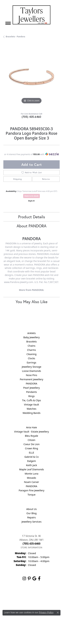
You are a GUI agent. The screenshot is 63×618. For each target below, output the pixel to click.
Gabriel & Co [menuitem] (31, 456)
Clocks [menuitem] (31, 358)
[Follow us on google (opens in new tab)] (34, 578)
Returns (46, 179)
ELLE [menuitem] (31, 452)
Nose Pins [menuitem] (31, 375)
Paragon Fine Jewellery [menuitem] (31, 490)
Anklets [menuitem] (31, 333)
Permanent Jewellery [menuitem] (31, 379)
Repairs (31, 517)
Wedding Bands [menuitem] (31, 413)
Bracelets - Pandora (15, 36)
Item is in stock (32, 196)
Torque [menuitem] (31, 494)
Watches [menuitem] (31, 408)
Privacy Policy (40, 594)
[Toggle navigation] (8, 23)
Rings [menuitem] (31, 396)
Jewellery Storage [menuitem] (31, 366)
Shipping (17, 179)
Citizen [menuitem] (31, 440)
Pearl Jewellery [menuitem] (31, 387)
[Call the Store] (31, 543)
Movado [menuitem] (31, 477)
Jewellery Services (31, 521)
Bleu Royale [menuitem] (31, 435)
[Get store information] (31, 547)
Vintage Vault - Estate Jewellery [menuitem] (31, 431)
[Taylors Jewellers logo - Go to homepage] (31, 14)
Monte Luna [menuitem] (31, 473)
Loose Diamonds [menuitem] (31, 371)
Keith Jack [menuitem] (31, 465)
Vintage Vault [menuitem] (31, 404)
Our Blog (31, 513)
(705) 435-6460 (31, 116)
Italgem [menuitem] (31, 461)
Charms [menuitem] (31, 350)
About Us (31, 509)
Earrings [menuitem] (31, 362)
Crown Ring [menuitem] (31, 448)
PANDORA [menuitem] (31, 383)
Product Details (31, 216)
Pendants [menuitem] (31, 392)
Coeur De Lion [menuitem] (32, 444)
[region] (31, 76)
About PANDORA (31, 226)
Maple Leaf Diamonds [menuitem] (31, 469)
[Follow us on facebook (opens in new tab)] (39, 578)
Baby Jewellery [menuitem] (31, 337)
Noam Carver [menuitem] (31, 482)
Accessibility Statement (43, 600)
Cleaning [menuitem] (31, 354)
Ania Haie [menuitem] (31, 427)
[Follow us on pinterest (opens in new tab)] (29, 578)
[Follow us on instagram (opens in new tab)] (24, 578)
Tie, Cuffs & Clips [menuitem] (31, 400)
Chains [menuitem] (31, 345)
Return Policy (23, 594)
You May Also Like (31, 301)
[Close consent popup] (58, 613)
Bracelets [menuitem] (31, 341)
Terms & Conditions (18, 600)
